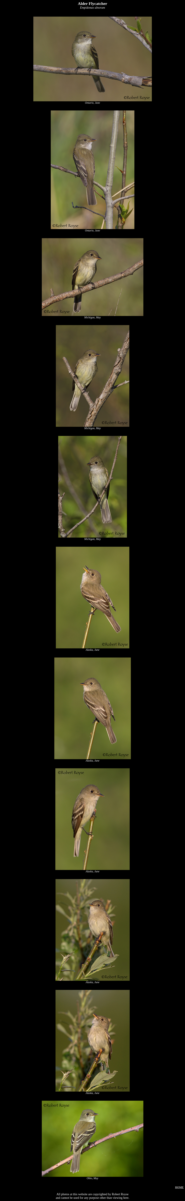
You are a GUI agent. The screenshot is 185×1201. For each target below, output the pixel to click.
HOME (179, 1187)
